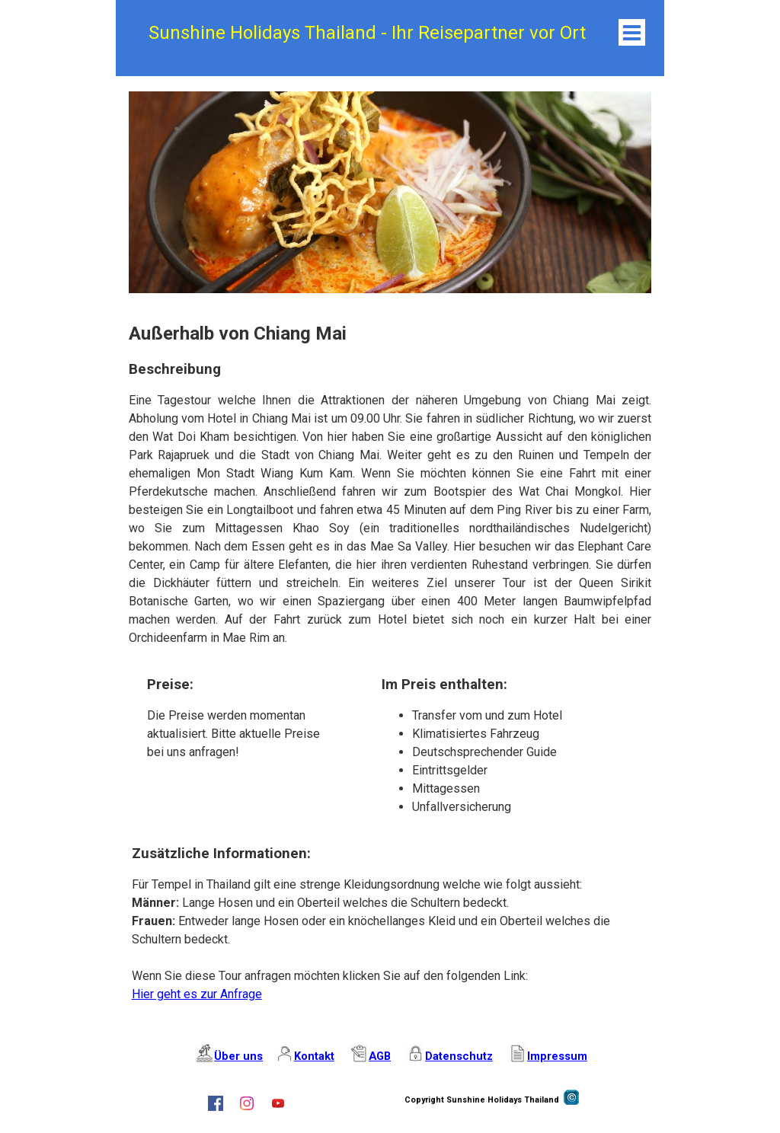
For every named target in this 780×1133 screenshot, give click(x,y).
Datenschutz (459, 1056)
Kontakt (314, 1056)
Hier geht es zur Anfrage (197, 994)
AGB (380, 1056)
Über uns (238, 1056)
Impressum (557, 1056)
